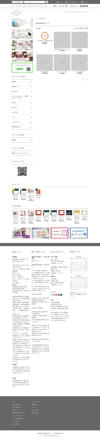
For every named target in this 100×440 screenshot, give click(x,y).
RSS (13, 424)
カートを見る (35, 410)
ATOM (17, 424)
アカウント (60, 2)
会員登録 (68, 2)
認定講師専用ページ (42, 18)
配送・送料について (17, 407)
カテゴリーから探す (21, 6)
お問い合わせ (74, 6)
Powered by (50, 435)
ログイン (76, 2)
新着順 (86, 28)
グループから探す (32, 6)
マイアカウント (35, 401)
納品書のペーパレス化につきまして (20, 153)
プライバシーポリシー (17, 415)
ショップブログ (16, 421)
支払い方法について (17, 404)
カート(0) (84, 2)
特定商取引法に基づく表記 (19, 412)
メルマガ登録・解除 (59, 6)
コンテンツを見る (42, 6)
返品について (15, 410)
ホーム (13, 6)
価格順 (82, 28)
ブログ (67, 6)
